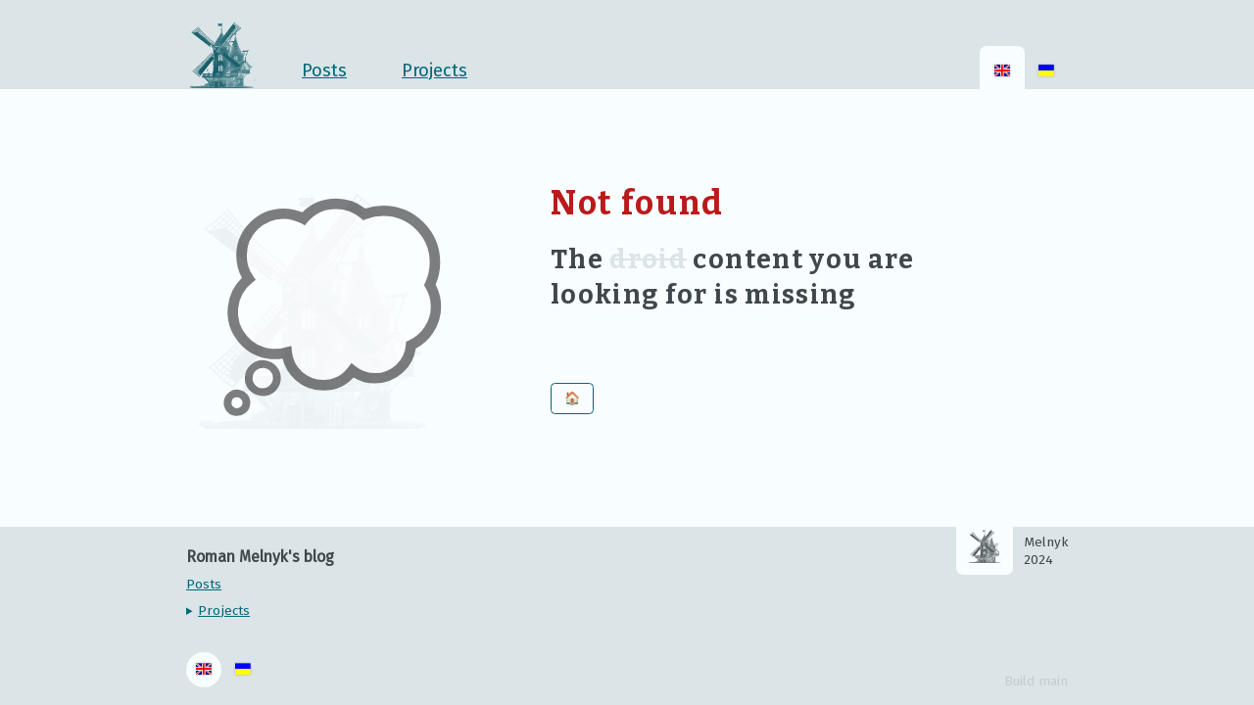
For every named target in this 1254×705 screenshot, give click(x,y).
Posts (324, 70)
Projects (224, 611)
